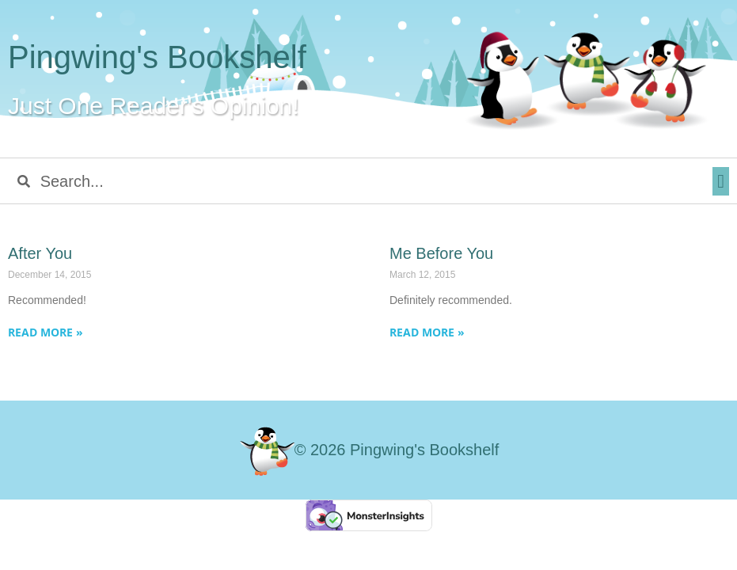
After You (40, 253)
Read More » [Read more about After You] (45, 332)
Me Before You (441, 253)
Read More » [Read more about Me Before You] (427, 332)
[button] (720, 181)
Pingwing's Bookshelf (157, 57)
